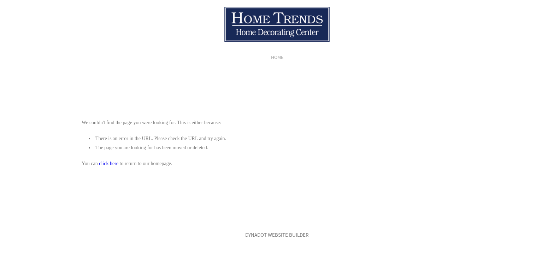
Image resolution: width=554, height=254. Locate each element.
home (277, 57)
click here (108, 163)
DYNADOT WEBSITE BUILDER (277, 234)
